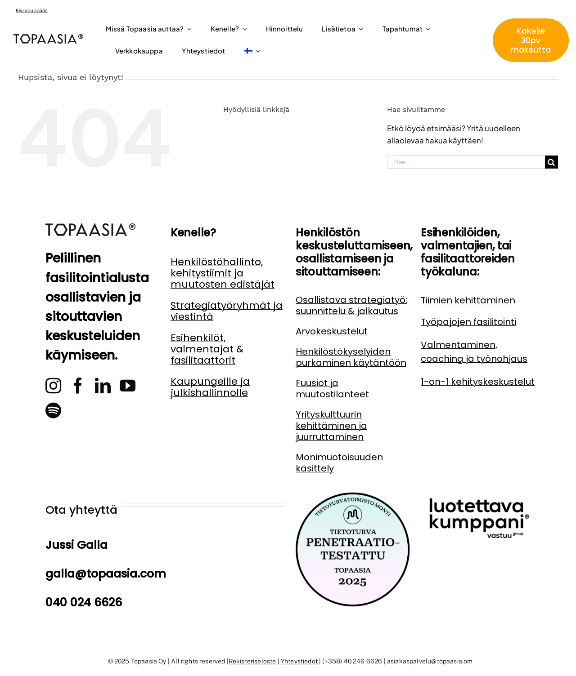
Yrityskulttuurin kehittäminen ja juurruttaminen (331, 425)
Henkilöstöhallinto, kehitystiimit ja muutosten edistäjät (222, 273)
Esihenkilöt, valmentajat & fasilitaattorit (207, 349)
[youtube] (127, 385)
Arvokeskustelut (332, 331)
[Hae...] (466, 162)
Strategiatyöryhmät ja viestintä (227, 311)
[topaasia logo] (48, 37)
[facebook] (78, 385)
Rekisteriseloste (252, 661)
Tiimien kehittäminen (468, 300)
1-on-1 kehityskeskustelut (478, 381)
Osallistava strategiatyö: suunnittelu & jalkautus (351, 305)
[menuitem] (252, 51)
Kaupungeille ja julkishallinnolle (210, 387)
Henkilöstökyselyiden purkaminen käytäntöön (351, 357)
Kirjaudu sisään (32, 10)
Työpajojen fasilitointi (468, 322)
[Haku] (551, 162)
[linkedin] (103, 385)
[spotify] (53, 410)
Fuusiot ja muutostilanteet (332, 388)
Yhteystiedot (299, 661)
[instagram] (53, 385)
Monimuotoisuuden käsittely (339, 463)
